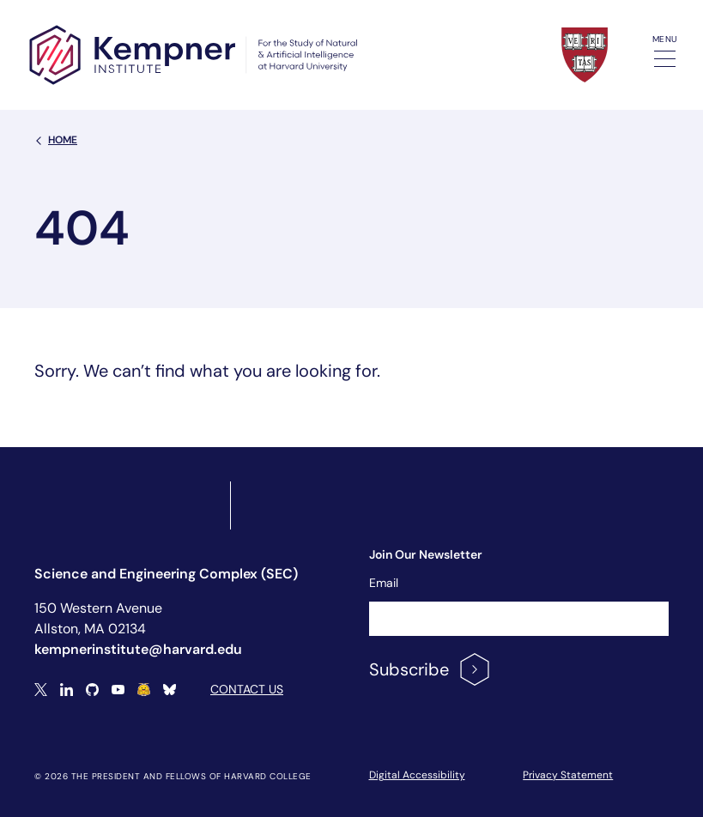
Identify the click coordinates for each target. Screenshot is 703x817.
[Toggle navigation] (665, 59)
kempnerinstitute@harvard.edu (138, 649)
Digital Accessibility (417, 775)
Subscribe (430, 669)
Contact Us (246, 689)
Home (55, 140)
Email (383, 582)
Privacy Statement (568, 775)
